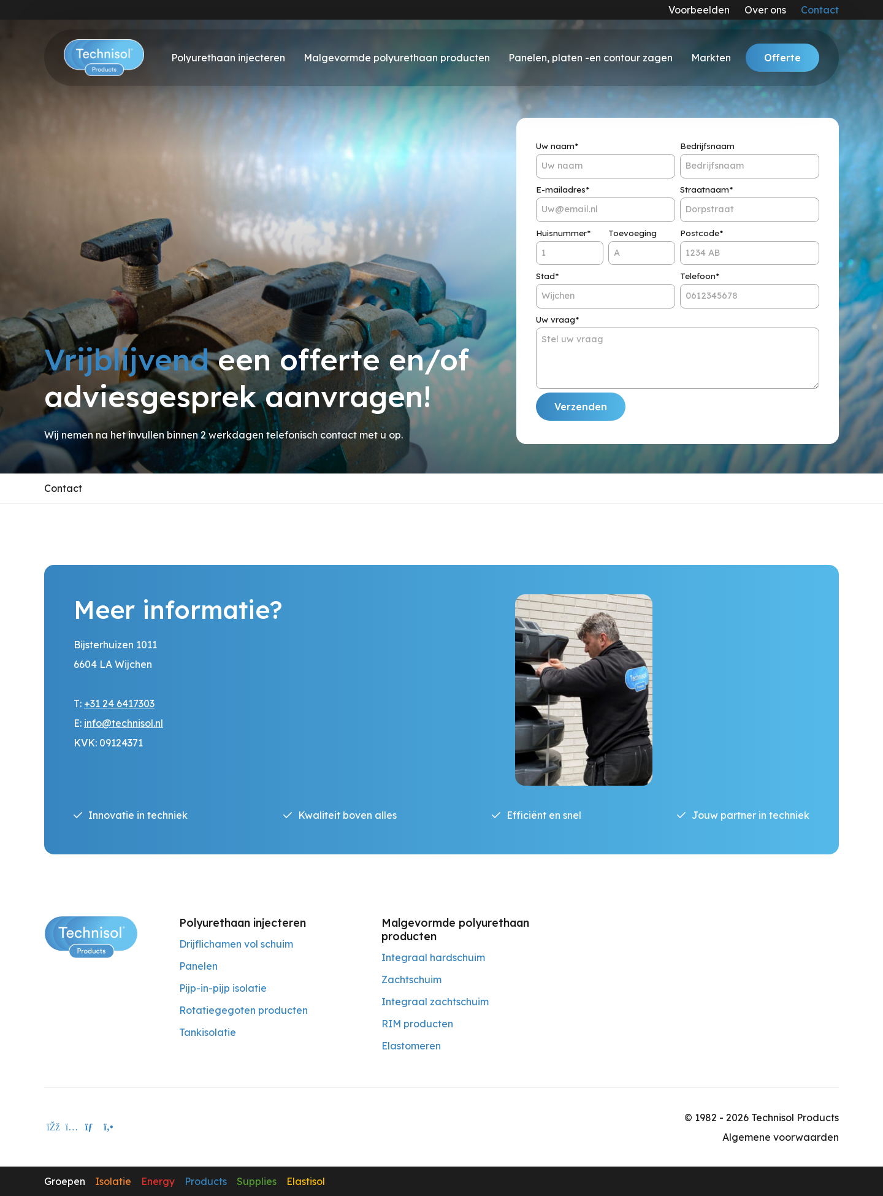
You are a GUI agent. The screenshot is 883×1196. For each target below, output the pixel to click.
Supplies (257, 1181)
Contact (820, 10)
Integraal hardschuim (433, 957)
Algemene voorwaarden (780, 1137)
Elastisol (305, 1181)
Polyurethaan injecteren (228, 58)
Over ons (765, 10)
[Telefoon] (108, 1127)
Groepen (64, 1181)
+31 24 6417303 (119, 703)
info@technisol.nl (123, 723)
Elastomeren (411, 1046)
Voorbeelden (699, 10)
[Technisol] (104, 57)
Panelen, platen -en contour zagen (590, 58)
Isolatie (113, 1181)
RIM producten (417, 1024)
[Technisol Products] (91, 936)
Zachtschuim (411, 979)
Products (206, 1181)
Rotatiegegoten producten (243, 1010)
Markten (711, 58)
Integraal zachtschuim (435, 1001)
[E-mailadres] (90, 1127)
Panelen (198, 966)
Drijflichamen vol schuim (236, 944)
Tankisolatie (207, 1032)
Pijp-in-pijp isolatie (223, 988)
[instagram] (72, 1127)
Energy (158, 1181)
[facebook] (53, 1127)
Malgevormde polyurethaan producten (397, 58)
